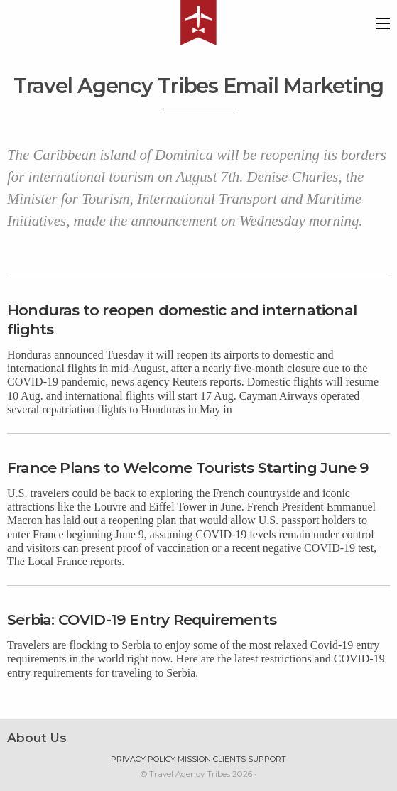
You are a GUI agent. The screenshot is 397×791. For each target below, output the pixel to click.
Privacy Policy (143, 759)
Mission (194, 759)
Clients (229, 759)
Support (267, 759)
